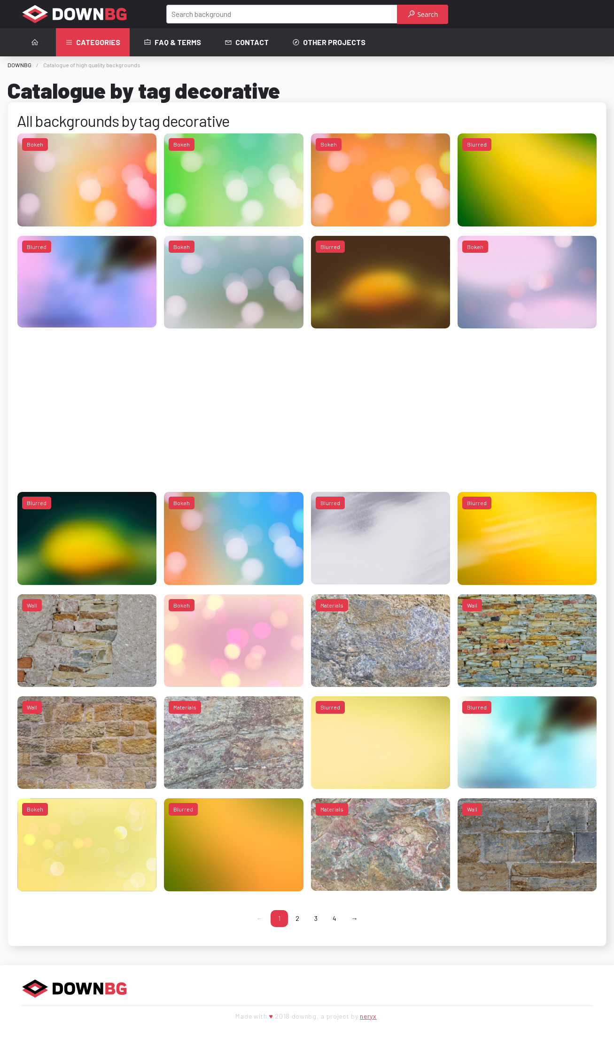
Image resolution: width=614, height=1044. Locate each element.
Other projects (328, 42)
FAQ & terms (172, 42)
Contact (247, 42)
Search (423, 14)
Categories (92, 42)
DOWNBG (19, 65)
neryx (368, 1016)
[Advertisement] (299, 403)
